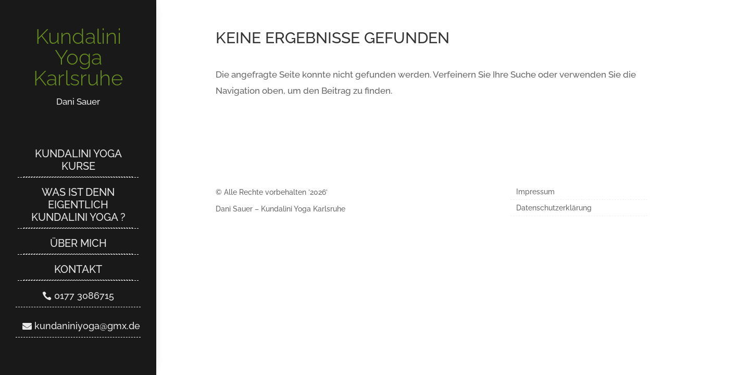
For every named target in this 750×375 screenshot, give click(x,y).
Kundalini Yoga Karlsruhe (78, 57)
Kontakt (78, 269)
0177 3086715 (84, 295)
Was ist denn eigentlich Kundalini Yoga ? (78, 204)
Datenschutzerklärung (554, 208)
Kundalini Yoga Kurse (78, 159)
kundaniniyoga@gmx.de (87, 325)
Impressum (535, 192)
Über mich (78, 243)
